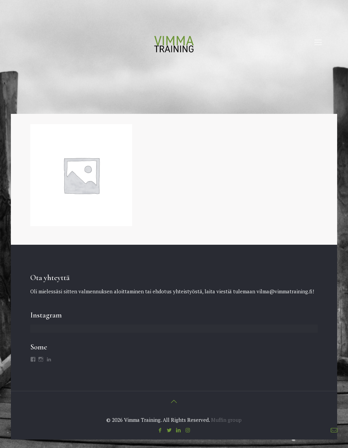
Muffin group (226, 419)
